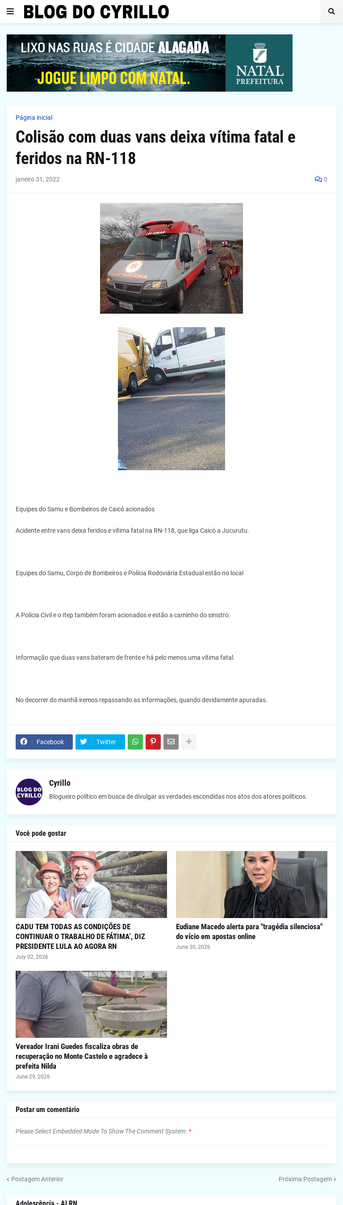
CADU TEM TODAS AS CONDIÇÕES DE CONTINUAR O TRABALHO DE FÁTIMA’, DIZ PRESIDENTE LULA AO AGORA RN (80, 936)
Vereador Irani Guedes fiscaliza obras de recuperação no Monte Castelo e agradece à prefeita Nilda (82, 1056)
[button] (10, 11)
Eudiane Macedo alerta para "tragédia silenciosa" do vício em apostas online (249, 931)
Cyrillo (60, 783)
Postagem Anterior (37, 1179)
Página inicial (34, 117)
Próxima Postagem (305, 1179)
